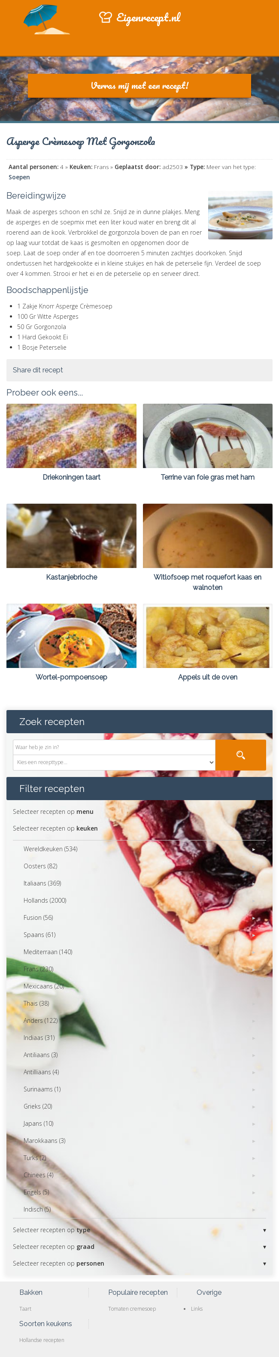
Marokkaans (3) (44, 1140)
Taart (25, 1308)
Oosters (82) (40, 866)
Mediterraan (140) (48, 952)
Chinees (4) (38, 1175)
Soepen (19, 177)
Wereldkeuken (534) (50, 849)
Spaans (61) (39, 935)
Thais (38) (36, 1003)
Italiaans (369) (42, 883)
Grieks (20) (38, 1106)
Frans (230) (38, 969)
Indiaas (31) (39, 1038)
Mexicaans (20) (44, 986)
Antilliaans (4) (41, 1072)
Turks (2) (35, 1158)
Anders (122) (41, 1020)
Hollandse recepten (41, 1340)
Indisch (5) (37, 1209)
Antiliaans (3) (41, 1055)
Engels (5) (36, 1192)
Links (197, 1308)
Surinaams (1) (42, 1089)
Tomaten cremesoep (132, 1308)
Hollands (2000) (45, 900)
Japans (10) (38, 1123)
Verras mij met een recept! (139, 85)
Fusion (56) (38, 917)
